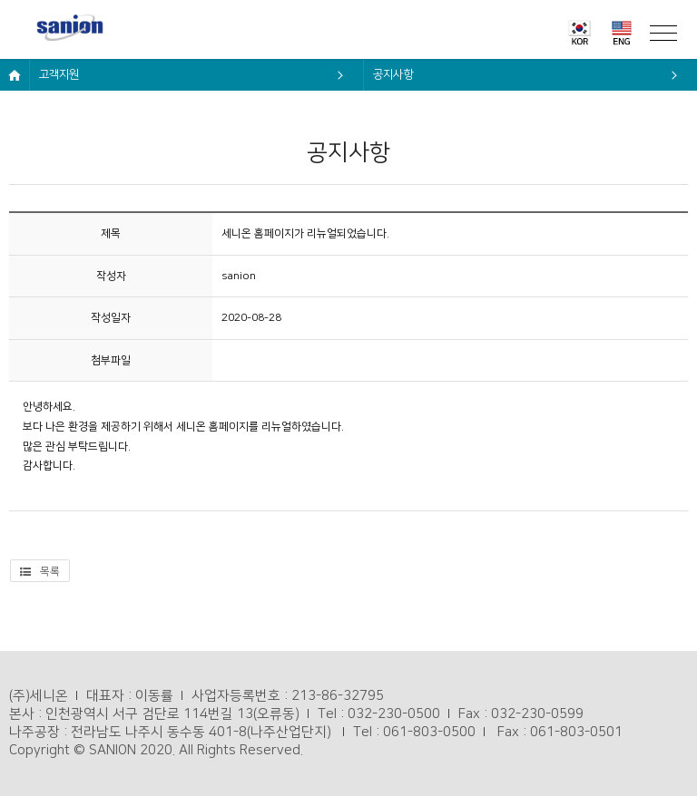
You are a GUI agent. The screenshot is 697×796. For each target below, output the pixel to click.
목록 (40, 572)
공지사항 (393, 74)
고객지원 (59, 74)
